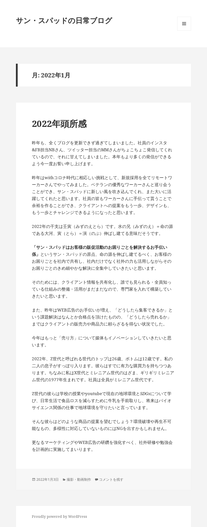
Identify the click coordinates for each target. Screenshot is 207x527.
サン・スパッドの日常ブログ (64, 20)
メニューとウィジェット (184, 30)
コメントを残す (111, 479)
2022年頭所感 (59, 123)
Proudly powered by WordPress (59, 516)
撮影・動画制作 (79, 479)
